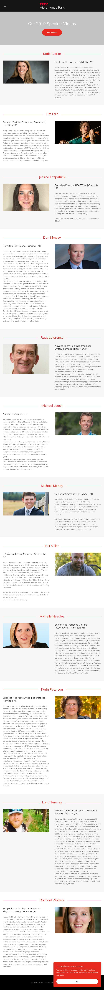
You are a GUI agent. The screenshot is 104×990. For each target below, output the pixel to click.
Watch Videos (52, 32)
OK (77, 981)
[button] (10, 5)
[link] (52, 5)
